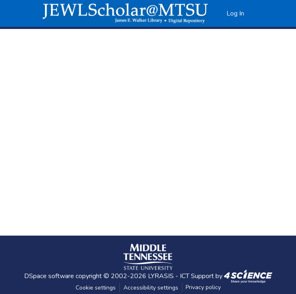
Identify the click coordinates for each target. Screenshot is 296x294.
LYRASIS (161, 276)
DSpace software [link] (49, 276)
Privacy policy (203, 287)
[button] (125, 13)
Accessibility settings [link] (150, 288)
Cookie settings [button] (96, 288)
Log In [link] (235, 13)
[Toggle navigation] (263, 13)
